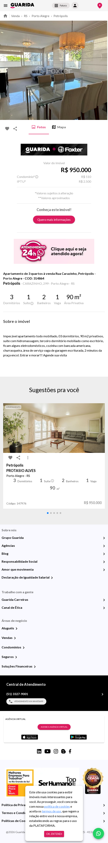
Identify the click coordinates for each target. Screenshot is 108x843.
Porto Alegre (40, 16)
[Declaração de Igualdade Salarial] (52, 577)
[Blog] (104, 554)
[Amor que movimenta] (104, 569)
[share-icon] (15, 129)
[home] (22, 5)
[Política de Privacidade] (104, 805)
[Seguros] (16, 657)
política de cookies (57, 806)
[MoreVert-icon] (28, 458)
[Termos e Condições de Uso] (104, 813)
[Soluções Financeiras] (34, 666)
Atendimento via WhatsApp (26, 701)
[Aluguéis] (16, 628)
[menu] (5, 5)
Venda (15, 16)
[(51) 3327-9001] (102, 694)
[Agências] (104, 546)
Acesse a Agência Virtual (54, 727)
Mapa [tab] (59, 127)
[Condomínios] (23, 647)
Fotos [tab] (39, 127)
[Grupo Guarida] (104, 538)
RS (25, 16)
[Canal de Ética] (104, 608)
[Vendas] (15, 638)
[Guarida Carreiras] (104, 600)
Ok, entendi (54, 834)
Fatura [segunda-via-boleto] (61, 5)
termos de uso (51, 811)
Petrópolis (61, 16)
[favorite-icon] (7, 129)
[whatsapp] (98, 833)
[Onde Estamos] (100, 6)
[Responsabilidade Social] (104, 561)
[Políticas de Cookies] (104, 821)
